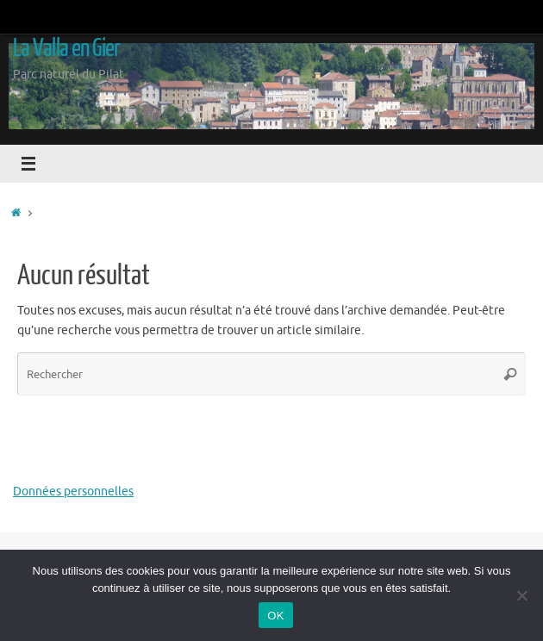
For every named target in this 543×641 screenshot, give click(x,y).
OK (275, 615)
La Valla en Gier (66, 48)
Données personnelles (73, 491)
